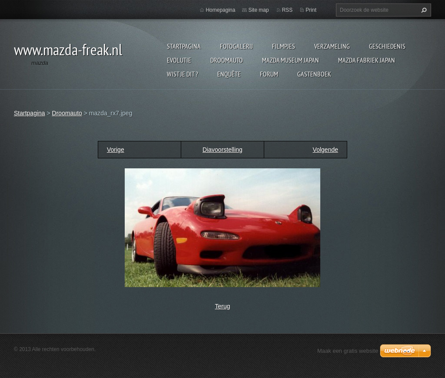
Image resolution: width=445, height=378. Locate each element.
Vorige (115, 149)
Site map (258, 10)
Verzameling (332, 46)
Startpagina (184, 46)
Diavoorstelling (222, 149)
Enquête (229, 74)
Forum (269, 74)
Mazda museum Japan (290, 60)
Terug (222, 306)
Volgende (325, 149)
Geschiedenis (387, 46)
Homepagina (220, 10)
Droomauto (226, 60)
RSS (287, 10)
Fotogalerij (236, 46)
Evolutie (179, 60)
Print (311, 10)
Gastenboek (314, 74)
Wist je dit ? (182, 74)
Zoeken (422, 10)
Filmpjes (283, 46)
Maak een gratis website (347, 351)
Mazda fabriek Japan (366, 60)
